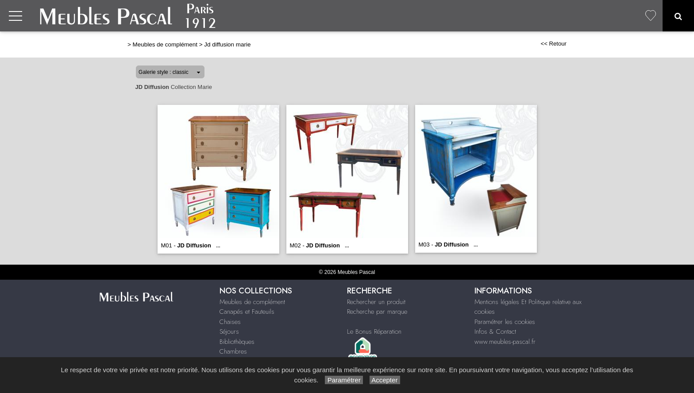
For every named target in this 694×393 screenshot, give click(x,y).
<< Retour (553, 43)
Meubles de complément (165, 44)
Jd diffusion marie (227, 44)
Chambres (233, 351)
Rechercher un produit (376, 302)
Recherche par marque (377, 311)
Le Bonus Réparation (374, 331)
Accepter (385, 380)
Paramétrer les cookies (504, 322)
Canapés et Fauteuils (247, 311)
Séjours (229, 331)
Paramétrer (343, 380)
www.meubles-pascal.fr (505, 342)
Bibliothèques (237, 342)
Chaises (230, 322)
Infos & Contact (495, 331)
